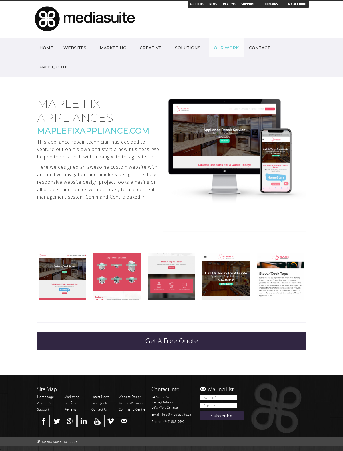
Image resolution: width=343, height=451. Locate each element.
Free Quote (53, 67)
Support (247, 4)
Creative (150, 47)
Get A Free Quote (171, 340)
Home (46, 47)
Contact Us (99, 409)
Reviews (229, 4)
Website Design (130, 397)
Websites (74, 47)
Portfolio (70, 403)
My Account (297, 4)
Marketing (113, 47)
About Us (197, 4)
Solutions (187, 47)
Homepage (45, 397)
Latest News (100, 397)
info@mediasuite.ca (176, 415)
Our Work (226, 47)
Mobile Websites (131, 403)
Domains (271, 4)
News (213, 4)
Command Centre (132, 409)
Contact (259, 47)
